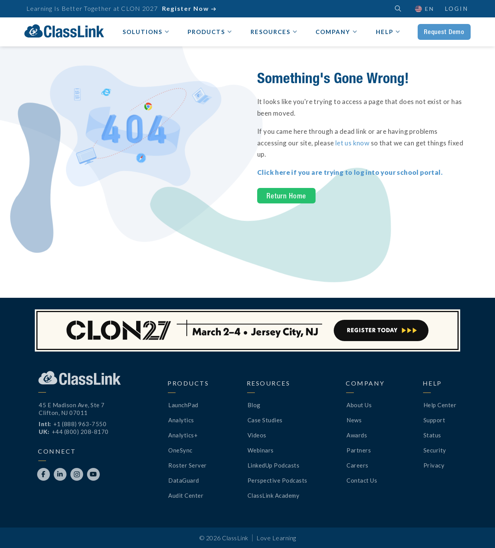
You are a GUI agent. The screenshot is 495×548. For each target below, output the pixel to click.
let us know (352, 143)
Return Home (286, 195)
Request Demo (444, 32)
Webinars (261, 450)
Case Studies (265, 420)
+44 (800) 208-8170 (80, 431)
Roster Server (187, 465)
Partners (358, 450)
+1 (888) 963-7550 (80, 423)
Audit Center (185, 495)
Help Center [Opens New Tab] (440, 404)
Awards (356, 435)
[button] (424, 8)
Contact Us (361, 480)
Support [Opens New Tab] (434, 420)
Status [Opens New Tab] (432, 435)
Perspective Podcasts (277, 480)
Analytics (181, 420)
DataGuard (183, 480)
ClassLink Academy (274, 495)
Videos (257, 435)
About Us (359, 404)
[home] (64, 31)
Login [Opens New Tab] (456, 8)
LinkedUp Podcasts (274, 465)
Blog (254, 404)
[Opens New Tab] (349, 172)
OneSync (180, 450)
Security (434, 450)
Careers (357, 465)
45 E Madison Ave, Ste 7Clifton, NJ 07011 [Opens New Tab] (72, 408)
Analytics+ (183, 435)
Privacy (434, 465)
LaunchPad (183, 404)
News (354, 420)
